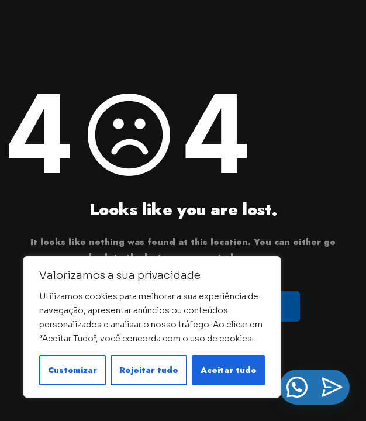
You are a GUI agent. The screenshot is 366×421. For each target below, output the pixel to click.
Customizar (72, 370)
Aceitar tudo (228, 370)
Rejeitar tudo (148, 370)
